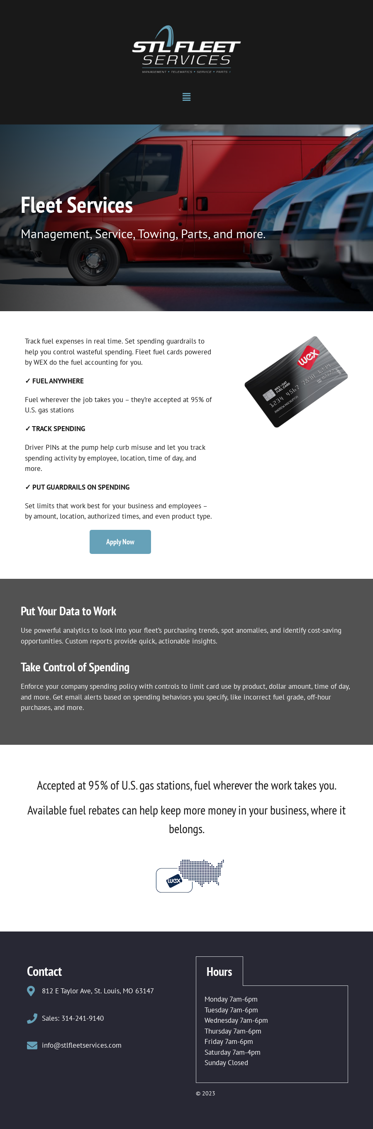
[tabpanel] (272, 1034)
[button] (186, 97)
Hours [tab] (219, 971)
